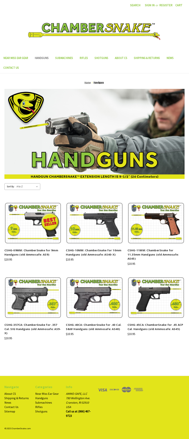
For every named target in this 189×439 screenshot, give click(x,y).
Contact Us (11, 68)
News (169, 58)
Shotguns (101, 58)
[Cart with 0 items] (179, 5)
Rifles (84, 58)
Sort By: (10, 186)
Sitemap (9, 411)
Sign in (150, 5)
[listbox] (28, 186)
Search (135, 5)
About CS (121, 58)
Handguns (42, 58)
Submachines (64, 58)
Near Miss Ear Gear (15, 58)
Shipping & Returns (147, 58)
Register (165, 5)
